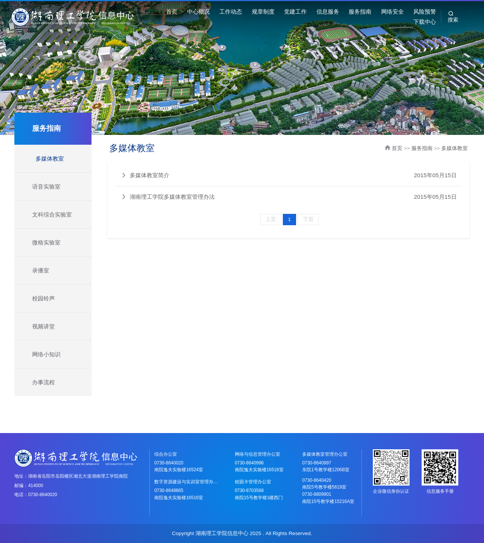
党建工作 (295, 11)
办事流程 (43, 382)
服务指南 (360, 11)
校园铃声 (43, 298)
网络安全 (392, 11)
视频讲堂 (43, 326)
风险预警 (424, 11)
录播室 (40, 270)
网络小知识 (46, 354)
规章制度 (263, 11)
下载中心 (424, 22)
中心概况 (198, 11)
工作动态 (230, 11)
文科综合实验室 (52, 214)
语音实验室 (46, 186)
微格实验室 (46, 242)
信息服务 (327, 11)
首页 (171, 11)
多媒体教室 (50, 158)
